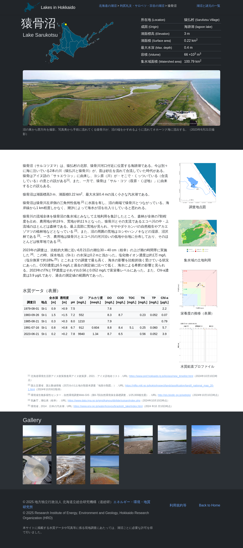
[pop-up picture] (37, 439)
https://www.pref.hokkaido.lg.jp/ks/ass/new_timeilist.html (161, 376)
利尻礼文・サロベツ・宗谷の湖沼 (142, 5)
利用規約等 (178, 505)
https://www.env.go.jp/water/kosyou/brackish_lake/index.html (108, 406)
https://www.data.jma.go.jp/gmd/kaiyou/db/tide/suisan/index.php (104, 400)
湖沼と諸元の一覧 (208, 5)
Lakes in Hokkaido (49, 7)
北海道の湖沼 (108, 5)
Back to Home (209, 505)
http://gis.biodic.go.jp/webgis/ (174, 395)
